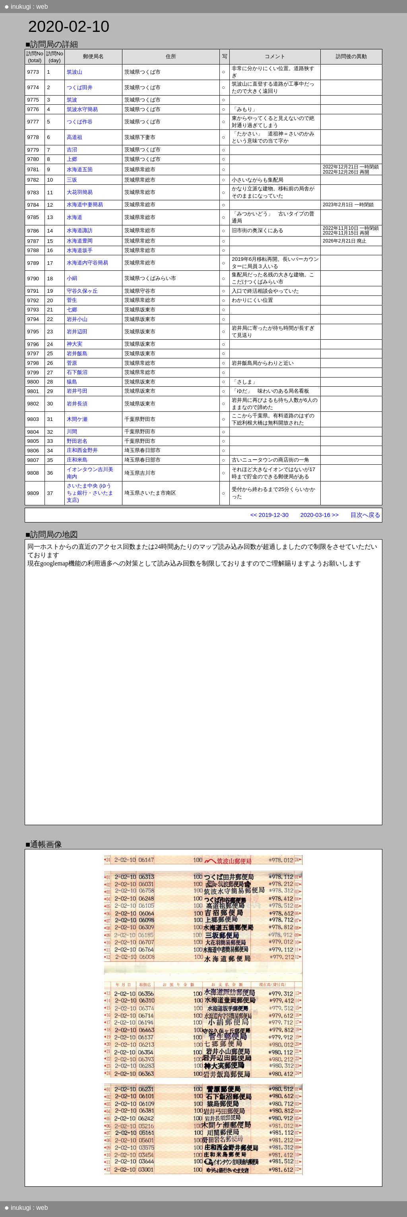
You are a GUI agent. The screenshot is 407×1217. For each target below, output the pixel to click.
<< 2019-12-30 (269, 515)
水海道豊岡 (80, 241)
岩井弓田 (77, 391)
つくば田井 (80, 87)
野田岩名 (77, 441)
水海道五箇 (80, 169)
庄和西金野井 (82, 450)
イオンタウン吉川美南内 (90, 472)
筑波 (72, 100)
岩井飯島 (77, 353)
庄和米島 (77, 460)
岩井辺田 (77, 332)
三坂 (72, 180)
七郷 (72, 310)
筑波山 (74, 72)
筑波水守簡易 (82, 109)
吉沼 (72, 150)
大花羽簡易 (80, 192)
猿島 (72, 382)
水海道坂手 (80, 250)
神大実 (74, 344)
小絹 (72, 278)
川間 (72, 431)
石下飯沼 (77, 372)
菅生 (72, 300)
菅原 (72, 363)
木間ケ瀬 (77, 419)
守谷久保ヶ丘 (82, 291)
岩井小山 (77, 319)
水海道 (74, 217)
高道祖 (74, 137)
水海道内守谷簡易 (87, 263)
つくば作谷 (80, 122)
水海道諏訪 (80, 230)
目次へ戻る (365, 515)
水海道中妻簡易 (85, 204)
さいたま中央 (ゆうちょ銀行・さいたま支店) (90, 493)
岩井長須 (77, 404)
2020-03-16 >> (319, 515)
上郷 (72, 159)
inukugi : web (26, 6)
